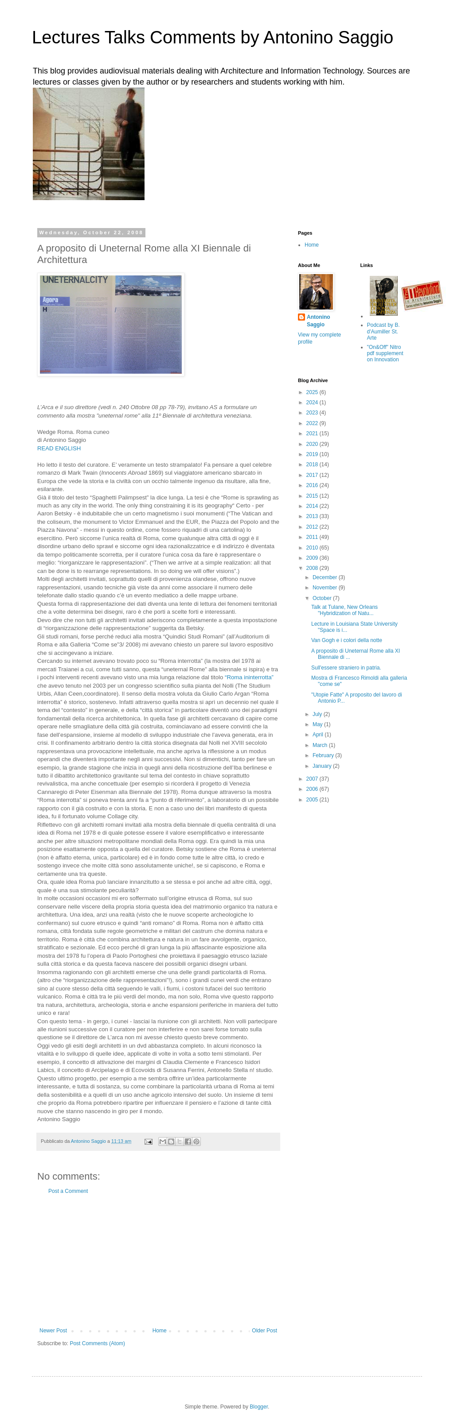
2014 (313, 506)
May (318, 724)
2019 (313, 454)
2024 (313, 402)
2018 (313, 464)
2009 (313, 558)
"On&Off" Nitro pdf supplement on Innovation (385, 353)
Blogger (259, 1407)
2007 (313, 779)
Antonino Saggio (318, 321)
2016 (313, 485)
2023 (313, 413)
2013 (313, 516)
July (318, 714)
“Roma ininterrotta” (249, 677)
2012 (313, 527)
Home (160, 1330)
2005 (313, 800)
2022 (313, 423)
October (323, 598)
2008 (313, 568)
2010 (313, 548)
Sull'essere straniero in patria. (346, 668)
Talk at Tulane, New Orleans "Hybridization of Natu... (344, 610)
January (323, 766)
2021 (313, 433)
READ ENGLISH (59, 448)
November (326, 587)
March (321, 745)
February (324, 755)
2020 (313, 444)
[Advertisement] (158, 1261)
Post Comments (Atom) (97, 1343)
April (319, 734)
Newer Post (53, 1330)
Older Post (264, 1330)
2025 (313, 392)
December (326, 577)
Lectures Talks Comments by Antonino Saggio (212, 37)
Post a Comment (68, 1191)
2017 (313, 475)
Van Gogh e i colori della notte (346, 640)
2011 (313, 537)
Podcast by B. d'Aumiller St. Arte (383, 331)
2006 (313, 789)
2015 (313, 496)
